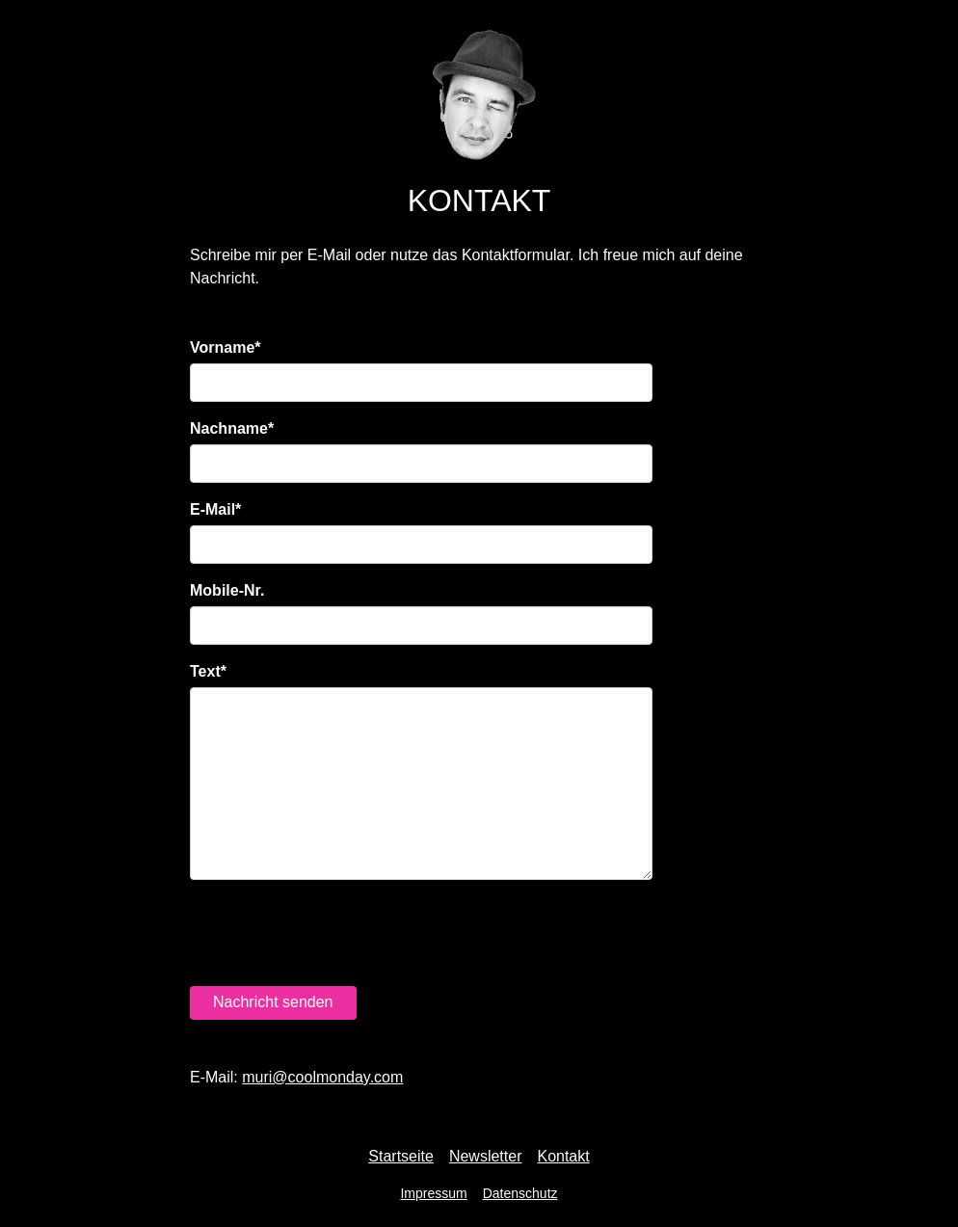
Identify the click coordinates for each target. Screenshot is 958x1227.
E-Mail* (215, 509)
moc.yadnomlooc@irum (322, 1077)
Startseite (401, 1156)
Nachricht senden (273, 1002)
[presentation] (336, 933)
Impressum (433, 1193)
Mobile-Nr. (227, 590)
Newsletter (485, 1156)
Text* (208, 671)
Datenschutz (520, 1193)
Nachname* (232, 428)
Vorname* (225, 347)
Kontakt (563, 1156)
